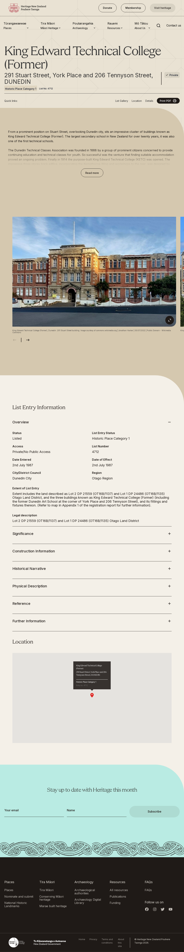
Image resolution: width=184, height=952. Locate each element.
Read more (92, 172)
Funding (115, 903)
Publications (118, 896)
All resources (119, 890)
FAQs (148, 890)
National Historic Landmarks (15, 904)
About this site (121, 942)
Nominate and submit (18, 896)
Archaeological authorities (84, 891)
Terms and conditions (107, 941)
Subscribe (154, 811)
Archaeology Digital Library (87, 901)
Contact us (173, 25)
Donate (107, 7)
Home (82, 939)
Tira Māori (46, 890)
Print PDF (168, 101)
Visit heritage (162, 7)
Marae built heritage (53, 906)
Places (8, 890)
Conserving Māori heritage (51, 898)
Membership (133, 7)
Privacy (93, 939)
